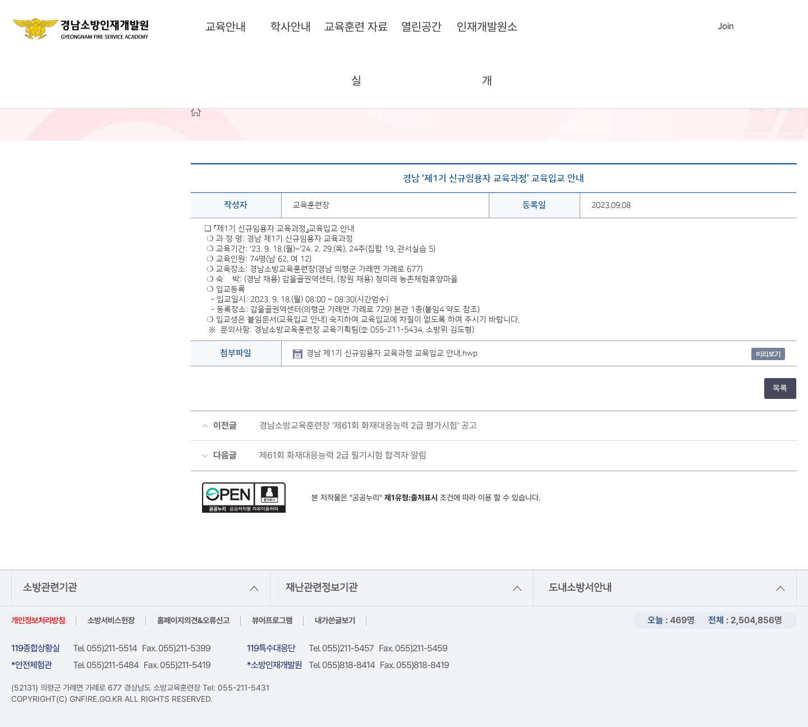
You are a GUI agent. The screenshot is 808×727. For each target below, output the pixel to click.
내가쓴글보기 (335, 620)
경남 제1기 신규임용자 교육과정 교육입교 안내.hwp (392, 353)
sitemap (773, 26)
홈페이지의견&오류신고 (193, 620)
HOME (196, 111)
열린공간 (421, 27)
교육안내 (225, 27)
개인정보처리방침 (38, 620)
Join (726, 26)
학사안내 (290, 27)
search (676, 26)
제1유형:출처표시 (411, 497)
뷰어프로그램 (272, 620)
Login (702, 26)
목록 (780, 388)
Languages (750, 26)
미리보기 (768, 353)
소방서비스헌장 (111, 620)
